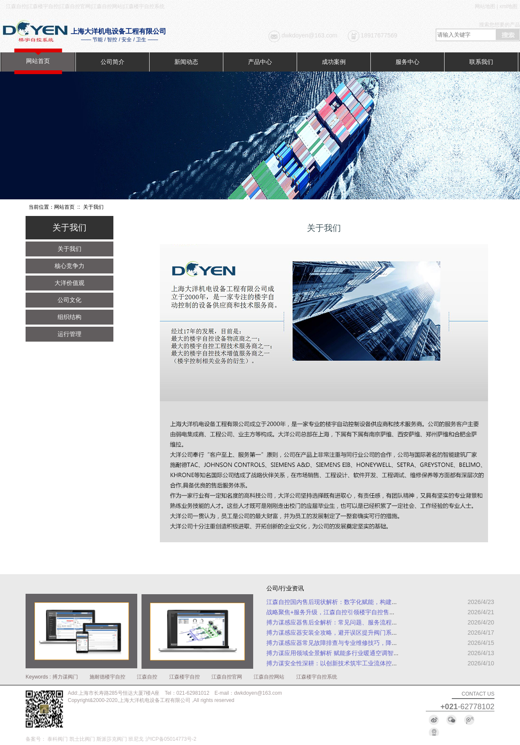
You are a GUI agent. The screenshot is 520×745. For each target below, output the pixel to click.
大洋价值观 (69, 282)
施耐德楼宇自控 (107, 677)
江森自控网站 (269, 677)
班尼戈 (136, 739)
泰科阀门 (57, 739)
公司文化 (69, 299)
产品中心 (260, 61)
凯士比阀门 (82, 739)
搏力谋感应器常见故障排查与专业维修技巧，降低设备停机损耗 (349, 642)
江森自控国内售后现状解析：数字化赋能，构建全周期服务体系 (349, 601)
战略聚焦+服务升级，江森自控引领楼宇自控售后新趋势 (339, 612)
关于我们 (69, 248)
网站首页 (38, 61)
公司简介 (112, 61)
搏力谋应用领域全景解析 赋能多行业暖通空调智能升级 (338, 653)
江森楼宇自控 (184, 677)
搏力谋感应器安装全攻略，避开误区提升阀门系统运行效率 (344, 632)
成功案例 (334, 61)
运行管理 (69, 334)
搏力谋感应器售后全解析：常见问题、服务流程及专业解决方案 (349, 622)
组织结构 (69, 317)
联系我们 (481, 61)
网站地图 (485, 6)
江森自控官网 (226, 677)
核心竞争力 (69, 265)
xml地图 (509, 6)
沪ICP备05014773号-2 (170, 739)
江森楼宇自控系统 (316, 677)
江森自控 (147, 677)
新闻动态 (186, 61)
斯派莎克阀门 (111, 739)
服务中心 (407, 61)
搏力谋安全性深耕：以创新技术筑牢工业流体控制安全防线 (344, 663)
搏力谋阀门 (65, 677)
